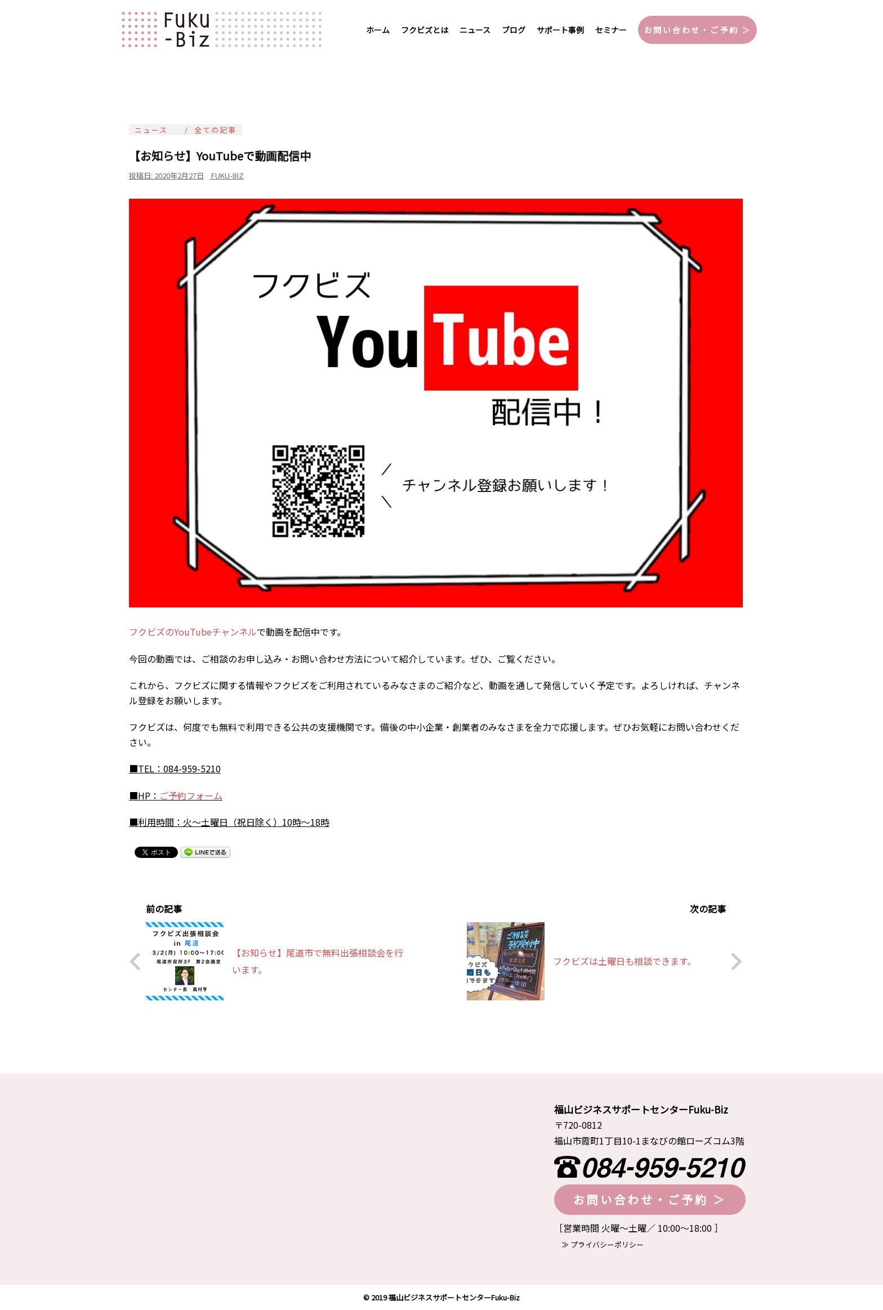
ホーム (378, 29)
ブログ (513, 29)
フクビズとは (424, 29)
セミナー (611, 29)
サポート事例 (560, 29)
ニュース (475, 29)
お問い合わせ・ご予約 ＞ (697, 29)
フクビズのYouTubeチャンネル (193, 631)
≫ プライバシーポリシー (599, 1244)
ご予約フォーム (190, 795)
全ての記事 (215, 129)
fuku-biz (227, 175)
